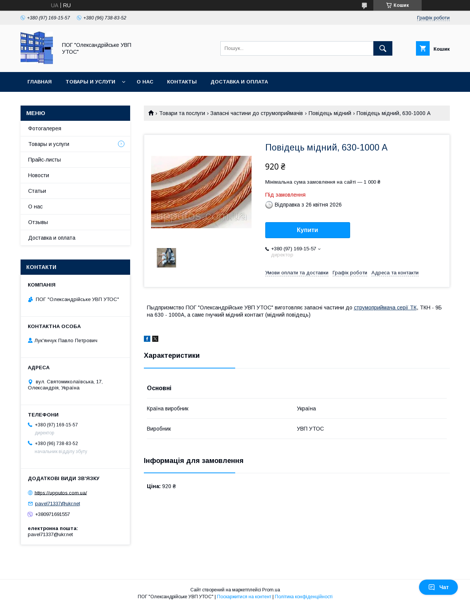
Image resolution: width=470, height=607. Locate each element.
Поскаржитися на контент (244, 596)
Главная (39, 82)
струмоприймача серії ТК (385, 307)
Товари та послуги (182, 113)
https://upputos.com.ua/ (61, 492)
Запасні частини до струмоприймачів (256, 113)
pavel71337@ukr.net (57, 503)
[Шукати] (382, 48)
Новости (38, 175)
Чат (438, 587)
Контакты (182, 82)
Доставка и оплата (239, 82)
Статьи (37, 191)
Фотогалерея (44, 128)
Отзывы (38, 222)
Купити (307, 230)
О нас (145, 82)
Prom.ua (271, 590)
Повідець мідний (330, 113)
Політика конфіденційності (304, 596)
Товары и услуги (90, 82)
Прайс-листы (44, 160)
